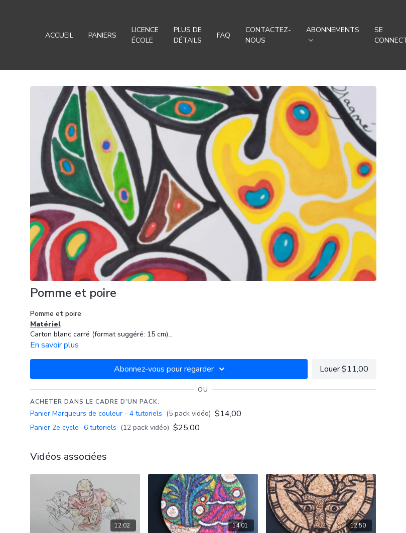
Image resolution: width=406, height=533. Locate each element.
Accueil (59, 35)
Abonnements (332, 33)
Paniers (102, 35)
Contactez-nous (268, 35)
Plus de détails (188, 35)
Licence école (145, 35)
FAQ (223, 35)
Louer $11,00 (344, 369)
